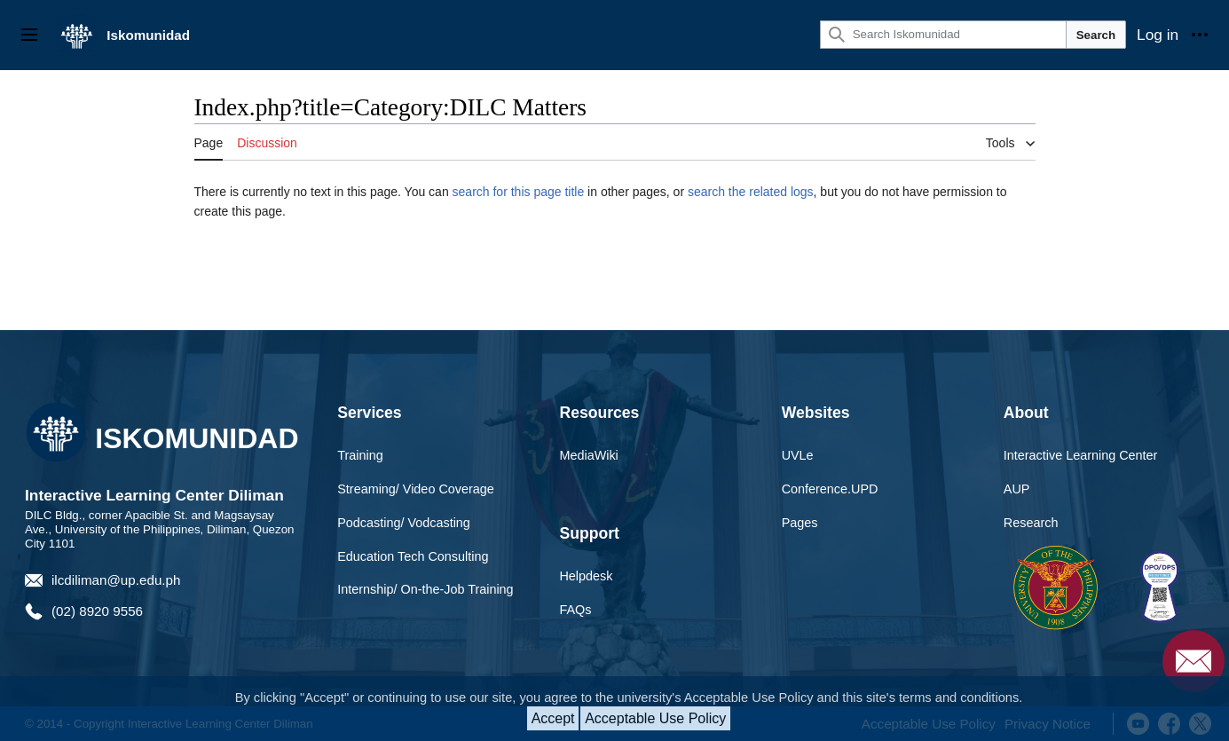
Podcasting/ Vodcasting (403, 523)
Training (359, 455)
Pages (800, 523)
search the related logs (751, 192)
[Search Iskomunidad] (943, 34)
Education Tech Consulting (412, 556)
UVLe (798, 455)
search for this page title (519, 192)
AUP (1017, 489)
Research (1031, 523)
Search (1095, 35)
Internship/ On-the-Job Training (425, 589)
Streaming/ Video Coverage (415, 489)
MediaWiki (588, 455)
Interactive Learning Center (1081, 455)
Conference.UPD (830, 489)
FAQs (575, 610)
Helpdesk (585, 576)
